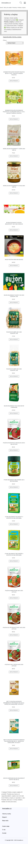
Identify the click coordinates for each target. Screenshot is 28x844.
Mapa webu (5, 820)
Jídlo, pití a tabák (8, 7)
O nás (3, 829)
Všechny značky (6, 813)
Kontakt (4, 833)
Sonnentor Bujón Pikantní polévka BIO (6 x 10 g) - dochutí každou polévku (14, 73)
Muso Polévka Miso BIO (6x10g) (14, 259)
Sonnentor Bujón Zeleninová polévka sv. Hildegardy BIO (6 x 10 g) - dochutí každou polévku (14, 112)
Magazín (4, 817)
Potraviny (14, 7)
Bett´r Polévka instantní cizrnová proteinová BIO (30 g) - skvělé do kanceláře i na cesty (14, 741)
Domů (1, 7)
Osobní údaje (5, 826)
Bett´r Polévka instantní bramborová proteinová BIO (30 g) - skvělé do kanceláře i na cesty (14, 703)
